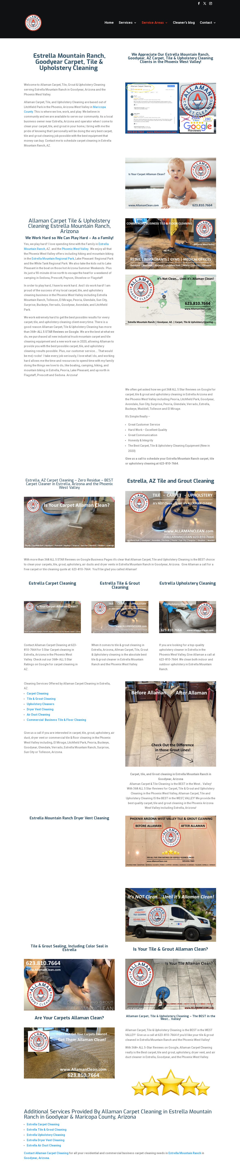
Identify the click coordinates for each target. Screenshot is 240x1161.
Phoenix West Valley (75, 248)
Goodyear (30, 1158)
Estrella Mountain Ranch (184, 1153)
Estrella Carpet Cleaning (43, 1124)
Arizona (44, 1158)
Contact (206, 23)
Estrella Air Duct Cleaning (44, 1145)
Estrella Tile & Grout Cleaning (46, 1129)
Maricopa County (95, 1116)
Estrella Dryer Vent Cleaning (45, 1140)
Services (126, 23)
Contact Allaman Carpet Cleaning (46, 1153)
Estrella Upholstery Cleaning (46, 1134)
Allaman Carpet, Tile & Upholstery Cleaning (157, 1016)
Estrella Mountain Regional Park (53, 258)
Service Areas (153, 23)
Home (109, 23)
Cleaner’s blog (184, 23)
